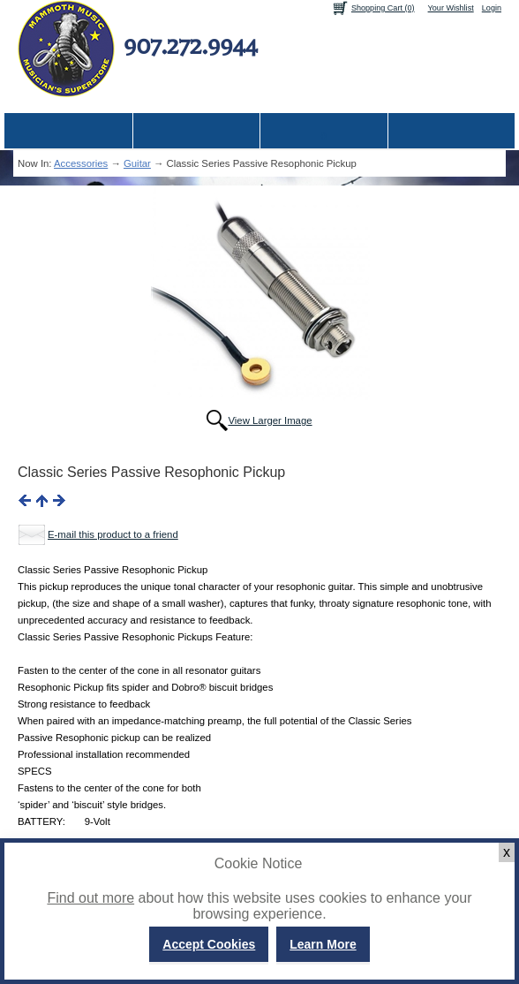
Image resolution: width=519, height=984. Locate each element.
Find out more (90, 897)
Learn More (323, 944)
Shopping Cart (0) (383, 8)
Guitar (137, 163)
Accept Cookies (208, 944)
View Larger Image (270, 420)
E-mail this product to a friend (113, 534)
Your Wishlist (451, 8)
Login (491, 8)
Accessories (81, 163)
